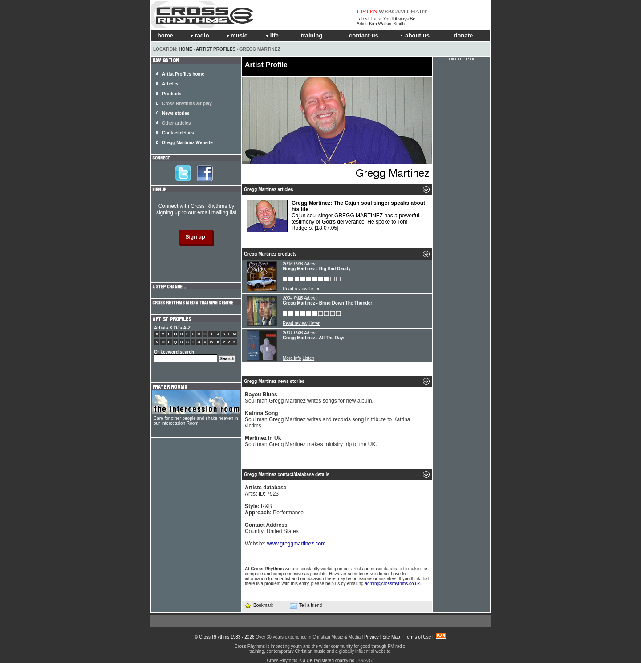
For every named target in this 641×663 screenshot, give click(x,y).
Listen (314, 288)
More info (292, 358)
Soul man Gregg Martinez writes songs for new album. (309, 397)
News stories (176, 113)
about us (415, 35)
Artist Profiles (215, 49)
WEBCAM (391, 11)
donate (461, 35)
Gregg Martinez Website (187, 142)
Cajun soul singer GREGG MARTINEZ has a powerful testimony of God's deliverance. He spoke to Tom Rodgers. (336, 216)
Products (171, 93)
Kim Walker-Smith (387, 23)
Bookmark (258, 605)
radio (199, 35)
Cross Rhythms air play (187, 103)
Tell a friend (306, 605)
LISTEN (367, 11)
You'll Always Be (399, 18)
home (163, 35)
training (309, 35)
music (236, 35)
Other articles (176, 123)
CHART (417, 11)
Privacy (371, 637)
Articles (170, 83)
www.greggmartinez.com (296, 544)
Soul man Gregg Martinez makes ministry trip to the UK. (311, 441)
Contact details (178, 132)
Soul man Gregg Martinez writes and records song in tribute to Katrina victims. (327, 419)
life (272, 35)
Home (185, 49)
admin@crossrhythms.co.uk (392, 583)
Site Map (391, 637)
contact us (361, 35)
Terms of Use (418, 637)
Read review (295, 288)
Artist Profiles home (183, 74)
